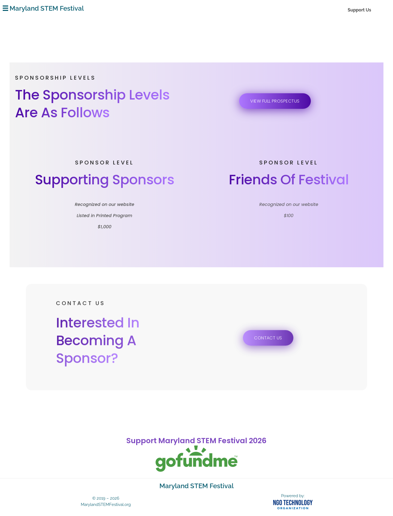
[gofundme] (196, 459)
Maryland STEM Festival (47, 8)
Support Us (359, 10)
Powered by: (293, 495)
